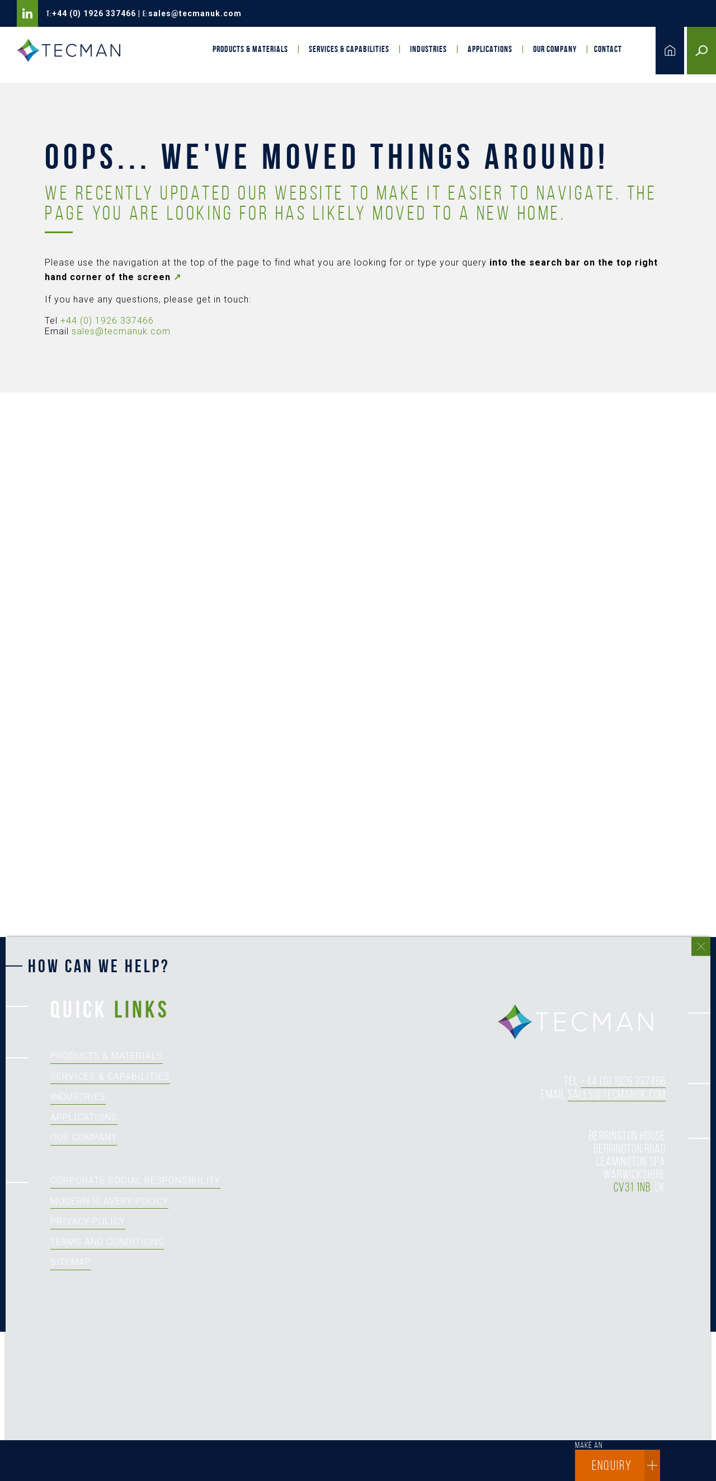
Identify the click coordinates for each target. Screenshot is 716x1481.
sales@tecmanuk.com (195, 13)
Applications (490, 49)
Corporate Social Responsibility (135, 1180)
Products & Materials (250, 49)
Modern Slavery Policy (109, 1201)
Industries (428, 49)
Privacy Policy (87, 1221)
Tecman (73, 51)
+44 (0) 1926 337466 (94, 13)
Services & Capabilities (349, 49)
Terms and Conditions (107, 1242)
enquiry (626, 1465)
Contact (608, 49)
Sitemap (70, 1262)
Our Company (555, 49)
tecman (582, 1022)
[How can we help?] (352, 1221)
